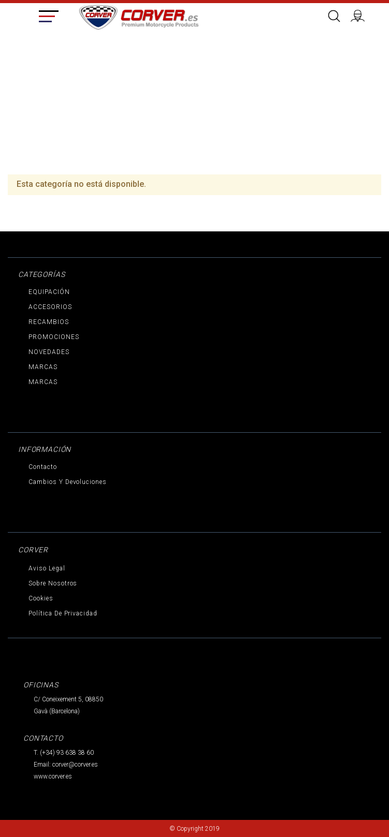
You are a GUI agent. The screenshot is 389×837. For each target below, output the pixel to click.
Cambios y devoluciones (67, 482)
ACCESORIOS (50, 307)
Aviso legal (46, 568)
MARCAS (42, 367)
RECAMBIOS (48, 322)
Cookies (40, 598)
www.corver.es (53, 776)
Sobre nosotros (52, 583)
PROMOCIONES (53, 337)
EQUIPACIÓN (49, 292)
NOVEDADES (48, 352)
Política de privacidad (62, 613)
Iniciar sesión (362, 14)
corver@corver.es (75, 764)
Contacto (42, 467)
